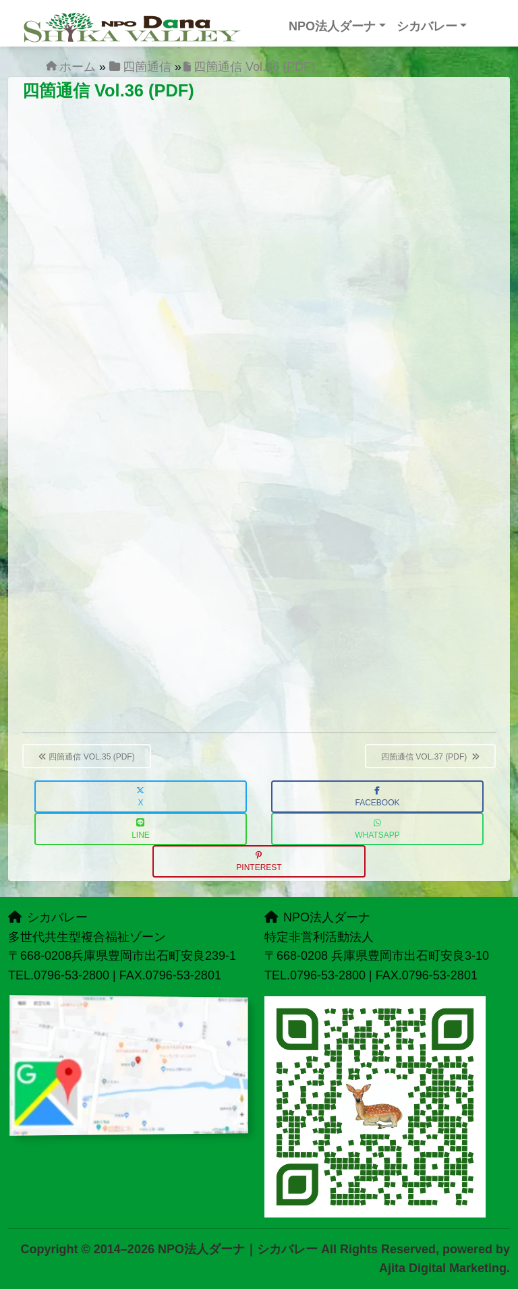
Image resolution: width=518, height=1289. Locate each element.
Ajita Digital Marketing (443, 1268)
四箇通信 (147, 67)
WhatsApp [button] (377, 829)
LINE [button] (141, 829)
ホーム (77, 67)
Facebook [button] (377, 796)
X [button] (140, 796)
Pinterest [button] (258, 861)
